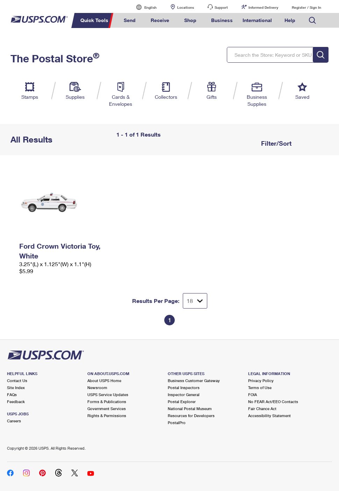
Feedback (16, 401)
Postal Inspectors (184, 387)
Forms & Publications (106, 401)
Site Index (16, 387)
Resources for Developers (191, 415)
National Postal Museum (190, 408)
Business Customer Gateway (194, 380)
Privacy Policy (261, 380)
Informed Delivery (263, 7)
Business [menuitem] (222, 20)
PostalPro (177, 422)
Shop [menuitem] (190, 20)
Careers (14, 421)
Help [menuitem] (289, 20)
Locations (185, 7)
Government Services (106, 408)
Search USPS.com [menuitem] (312, 20)
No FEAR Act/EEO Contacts (273, 401)
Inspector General (184, 394)
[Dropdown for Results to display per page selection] (195, 301)
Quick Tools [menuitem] (94, 20)
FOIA (252, 394)
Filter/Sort (275, 143)
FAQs (12, 394)
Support (221, 7)
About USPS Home (104, 380)
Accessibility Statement (269, 415)
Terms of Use (260, 387)
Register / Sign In (306, 7)
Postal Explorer (182, 401)
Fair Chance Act (262, 408)
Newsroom (97, 387)
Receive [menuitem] (160, 20)
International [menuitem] (257, 20)
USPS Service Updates (107, 394)
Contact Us (17, 380)
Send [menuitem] (130, 20)
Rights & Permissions (106, 415)
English (143, 7)
